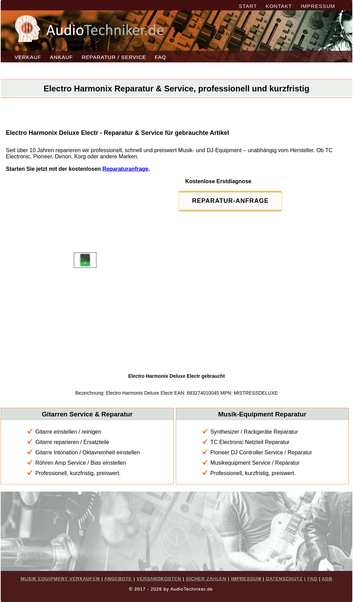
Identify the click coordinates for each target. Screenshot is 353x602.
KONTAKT (278, 6)
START (248, 6)
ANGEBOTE (118, 578)
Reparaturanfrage (125, 169)
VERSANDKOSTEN (159, 578)
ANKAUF (61, 57)
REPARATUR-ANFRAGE (230, 200)
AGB (327, 578)
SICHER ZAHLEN (206, 578)
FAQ (160, 57)
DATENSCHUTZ (284, 578)
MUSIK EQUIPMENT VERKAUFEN (60, 578)
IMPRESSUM (318, 6)
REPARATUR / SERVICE (114, 57)
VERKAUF (27, 57)
